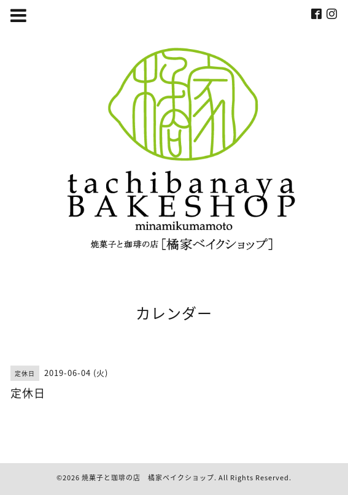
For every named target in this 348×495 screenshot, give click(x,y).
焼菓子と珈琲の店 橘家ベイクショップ (148, 477)
